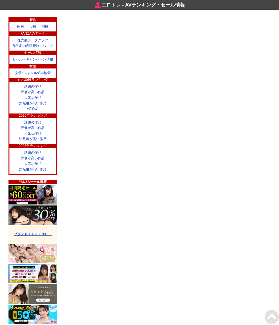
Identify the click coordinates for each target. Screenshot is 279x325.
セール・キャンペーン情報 (32, 59)
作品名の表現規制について (32, 46)
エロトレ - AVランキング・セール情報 (139, 4)
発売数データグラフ (32, 40)
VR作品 (32, 109)
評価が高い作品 (33, 92)
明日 (44, 27)
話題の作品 (32, 86)
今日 (32, 27)
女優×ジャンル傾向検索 (33, 73)
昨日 (20, 27)
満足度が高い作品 (32, 103)
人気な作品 (32, 97)
